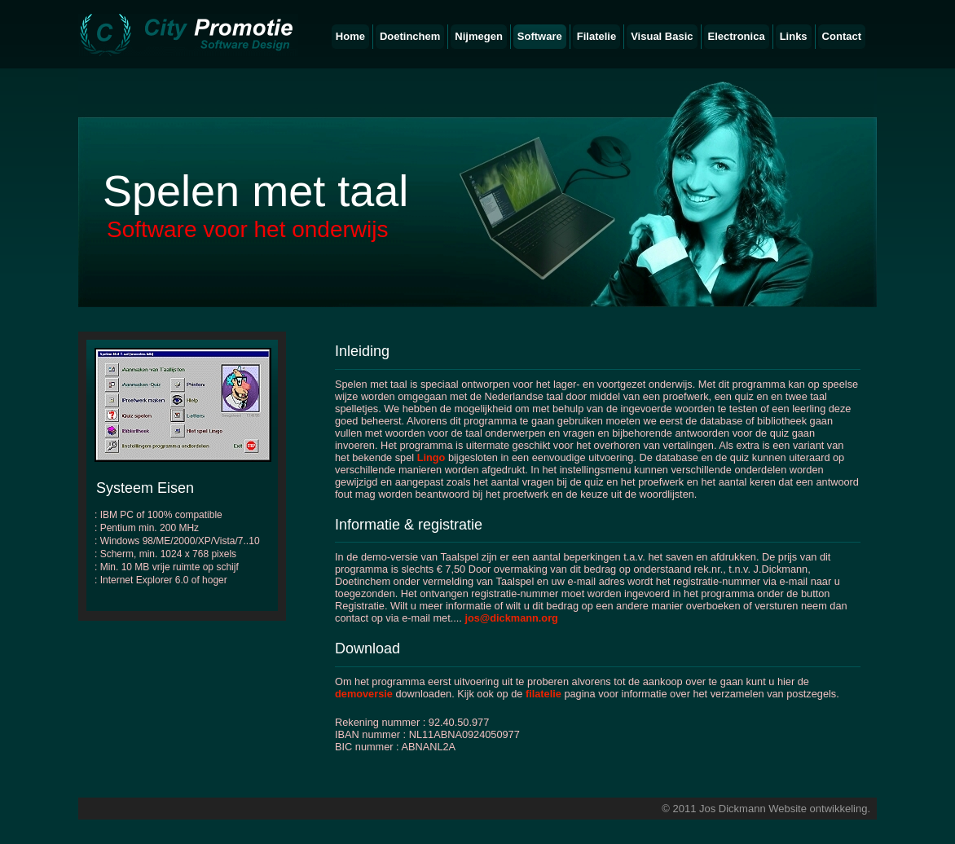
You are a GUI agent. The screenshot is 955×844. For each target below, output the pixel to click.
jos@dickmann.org (510, 618)
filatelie (543, 694)
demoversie (364, 694)
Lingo (431, 457)
